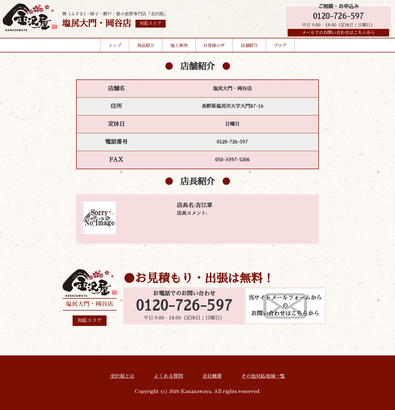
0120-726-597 (338, 17)
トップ (114, 47)
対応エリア (89, 320)
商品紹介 (145, 47)
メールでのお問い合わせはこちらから (338, 34)
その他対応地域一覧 (263, 376)
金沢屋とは (122, 376)
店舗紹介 (249, 47)
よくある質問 (168, 376)
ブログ (280, 47)
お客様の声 (214, 47)
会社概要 (212, 376)
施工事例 (179, 47)
